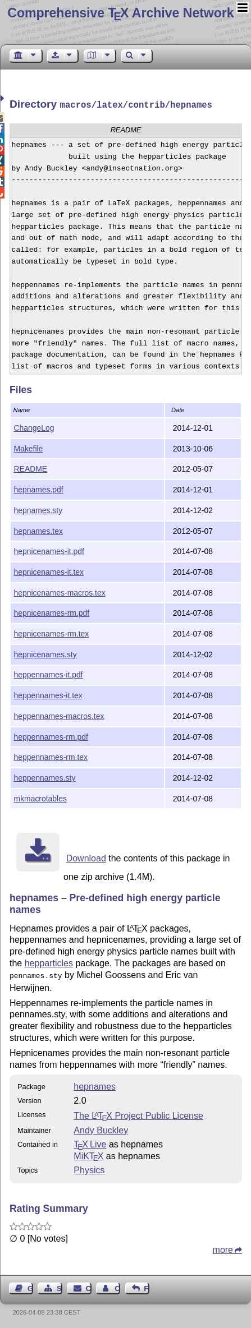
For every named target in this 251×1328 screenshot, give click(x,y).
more (223, 1247)
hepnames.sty (38, 509)
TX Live (90, 1142)
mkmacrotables (40, 797)
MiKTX (88, 1154)
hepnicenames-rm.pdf (52, 611)
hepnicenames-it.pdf (49, 550)
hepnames (95, 1084)
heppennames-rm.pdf (51, 735)
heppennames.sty (45, 776)
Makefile (28, 447)
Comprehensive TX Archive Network (120, 13)
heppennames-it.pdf (48, 673)
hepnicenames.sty (45, 653)
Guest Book (30, 1286)
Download (86, 857)
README (31, 467)
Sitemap (59, 1286)
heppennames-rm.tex (51, 755)
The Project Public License (138, 1113)
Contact (89, 1286)
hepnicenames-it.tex (49, 570)
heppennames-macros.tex (59, 715)
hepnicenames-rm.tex (51, 632)
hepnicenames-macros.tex (60, 591)
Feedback (146, 1286)
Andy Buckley (101, 1128)
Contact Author (117, 1286)
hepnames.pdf (38, 488)
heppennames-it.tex (48, 694)
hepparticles (49, 962)
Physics (89, 1168)
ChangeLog (34, 426)
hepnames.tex (38, 529)
